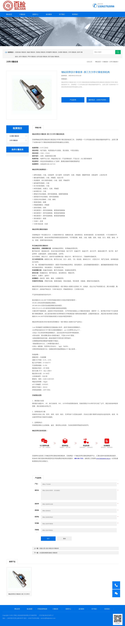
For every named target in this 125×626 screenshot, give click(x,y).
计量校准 (22, 14)
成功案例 (49, 14)
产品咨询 (73, 100)
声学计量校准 (32, 56)
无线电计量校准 (40, 52)
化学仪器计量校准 (41, 56)
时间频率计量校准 (51, 52)
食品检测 (29, 609)
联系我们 (75, 14)
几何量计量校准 (62, 52)
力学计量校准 (72, 52)
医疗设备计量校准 (53, 56)
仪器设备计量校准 (20, 52)
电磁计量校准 (31, 52)
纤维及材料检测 (42, 609)
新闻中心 (35, 14)
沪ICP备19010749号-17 (46, 615)
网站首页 (9, 14)
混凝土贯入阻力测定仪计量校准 (49, 548)
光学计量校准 (23, 56)
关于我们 (62, 14)
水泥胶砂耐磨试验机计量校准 (48, 553)
